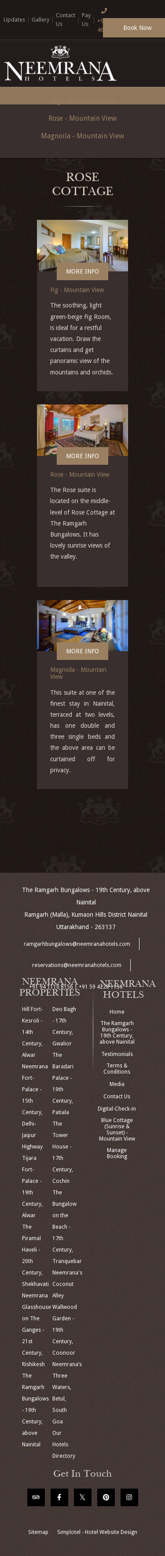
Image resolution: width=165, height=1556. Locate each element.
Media (117, 1084)
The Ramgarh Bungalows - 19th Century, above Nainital (117, 1032)
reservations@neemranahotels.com (76, 965)
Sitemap (38, 1532)
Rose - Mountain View (82, 118)
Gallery (40, 19)
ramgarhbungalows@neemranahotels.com (77, 944)
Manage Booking (117, 1153)
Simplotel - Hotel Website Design (97, 1532)
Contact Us (116, 1096)
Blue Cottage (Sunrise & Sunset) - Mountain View (117, 1129)
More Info (82, 271)
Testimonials (117, 1054)
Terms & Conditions (116, 1069)
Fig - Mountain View (77, 289)
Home (117, 1012)
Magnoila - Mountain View (82, 136)
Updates (14, 19)
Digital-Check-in (117, 1109)
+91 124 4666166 (108, 19)
